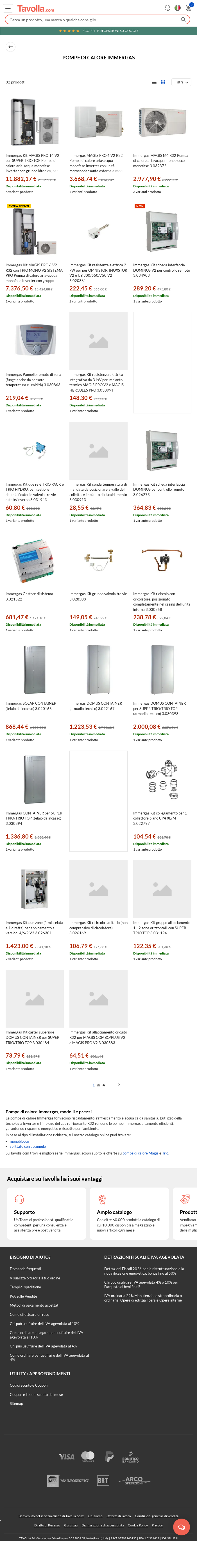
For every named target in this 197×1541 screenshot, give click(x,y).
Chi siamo (95, 1516)
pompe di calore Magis (140, 1153)
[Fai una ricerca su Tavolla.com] (97, 19)
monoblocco (19, 1141)
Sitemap (16, 1403)
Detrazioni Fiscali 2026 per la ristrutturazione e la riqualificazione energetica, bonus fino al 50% (144, 1271)
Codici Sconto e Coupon (28, 1385)
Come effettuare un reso (29, 1314)
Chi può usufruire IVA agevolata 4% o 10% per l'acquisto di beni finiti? (141, 1284)
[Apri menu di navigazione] (8, 8)
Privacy (157, 1525)
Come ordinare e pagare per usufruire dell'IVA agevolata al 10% (46, 1334)
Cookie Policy (138, 1525)
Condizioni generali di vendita (156, 1516)
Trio (165, 1153)
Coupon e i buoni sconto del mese (36, 1394)
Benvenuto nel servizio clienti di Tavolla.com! (51, 1516)
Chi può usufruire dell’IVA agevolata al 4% (43, 1346)
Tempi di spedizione (25, 1287)
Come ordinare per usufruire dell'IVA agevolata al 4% (49, 1357)
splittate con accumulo (28, 1146)
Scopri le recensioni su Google (98, 31)
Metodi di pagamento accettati (34, 1305)
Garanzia (71, 1525)
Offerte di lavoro (119, 1516)
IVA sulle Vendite (23, 1296)
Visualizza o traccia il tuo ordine (35, 1278)
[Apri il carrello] (188, 8)
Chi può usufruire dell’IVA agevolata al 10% (44, 1323)
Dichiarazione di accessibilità (102, 1525)
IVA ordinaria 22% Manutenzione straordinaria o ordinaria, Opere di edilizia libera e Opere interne (143, 1297)
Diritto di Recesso (47, 1525)
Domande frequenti (25, 1269)
